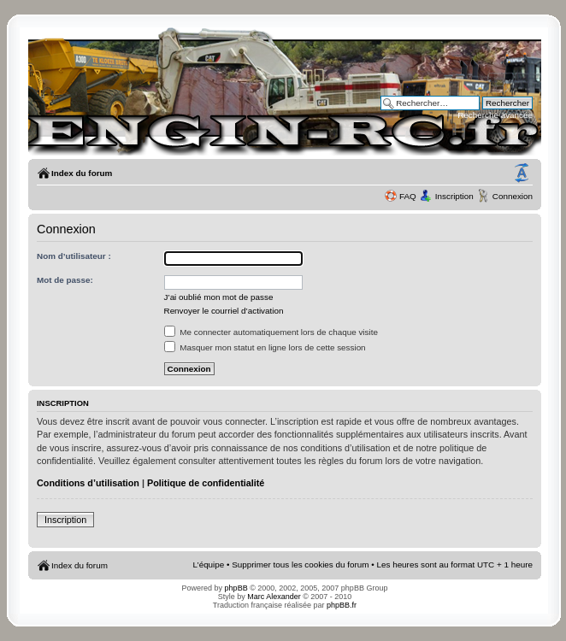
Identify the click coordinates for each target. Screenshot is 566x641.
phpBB (236, 588)
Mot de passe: (65, 280)
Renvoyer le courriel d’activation (224, 310)
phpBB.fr (342, 605)
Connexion (512, 196)
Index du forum (81, 173)
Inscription (454, 196)
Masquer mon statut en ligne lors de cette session (265, 347)
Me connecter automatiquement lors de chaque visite (271, 332)
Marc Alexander (274, 596)
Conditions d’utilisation (88, 483)
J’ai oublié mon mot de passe (219, 297)
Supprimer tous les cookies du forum (300, 564)
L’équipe (209, 564)
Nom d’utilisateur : (74, 256)
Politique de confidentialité (205, 483)
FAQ (407, 196)
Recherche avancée (495, 115)
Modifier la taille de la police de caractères (521, 173)
